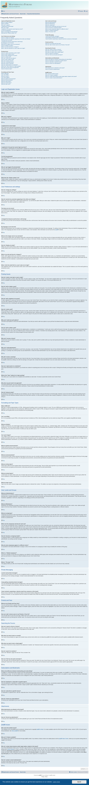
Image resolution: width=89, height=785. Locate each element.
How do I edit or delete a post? (7, 54)
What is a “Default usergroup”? (51, 30)
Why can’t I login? (5, 27)
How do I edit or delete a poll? (7, 59)
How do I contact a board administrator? (53, 77)
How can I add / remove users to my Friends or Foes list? (57, 44)
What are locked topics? (6, 82)
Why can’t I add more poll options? (8, 58)
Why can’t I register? (5, 25)
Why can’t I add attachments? (7, 62)
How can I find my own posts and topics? (54, 54)
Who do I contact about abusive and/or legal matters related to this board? (61, 76)
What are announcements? (7, 80)
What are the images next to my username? (10, 44)
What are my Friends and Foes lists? (53, 43)
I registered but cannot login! (7, 26)
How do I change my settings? (7, 37)
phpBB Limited (40, 729)
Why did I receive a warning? (7, 63)
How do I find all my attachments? (52, 69)
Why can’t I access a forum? (7, 60)
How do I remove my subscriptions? (52, 63)
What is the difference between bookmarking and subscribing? (58, 59)
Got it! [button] (79, 782)
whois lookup (11, 749)
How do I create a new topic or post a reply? (10, 52)
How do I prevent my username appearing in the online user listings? (15, 38)
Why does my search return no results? (53, 50)
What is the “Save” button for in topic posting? (11, 66)
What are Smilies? (5, 76)
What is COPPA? (5, 23)
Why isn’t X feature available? (51, 75)
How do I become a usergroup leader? (53, 27)
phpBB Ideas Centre (63, 738)
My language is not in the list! (7, 42)
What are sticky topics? (6, 81)
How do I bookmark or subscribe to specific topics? (56, 60)
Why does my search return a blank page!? (54, 52)
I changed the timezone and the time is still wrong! (12, 41)
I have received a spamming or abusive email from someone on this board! (61, 38)
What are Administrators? (50, 22)
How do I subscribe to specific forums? (53, 61)
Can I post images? (5, 77)
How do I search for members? (51, 53)
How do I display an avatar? (7, 45)
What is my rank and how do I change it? (10, 46)
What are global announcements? (8, 78)
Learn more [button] (56, 782)
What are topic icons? (6, 84)
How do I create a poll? (6, 56)
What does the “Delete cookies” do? (9, 33)
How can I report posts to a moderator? (9, 64)
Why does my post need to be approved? (10, 67)
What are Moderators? (50, 23)
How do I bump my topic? (6, 68)
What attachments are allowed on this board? (55, 67)
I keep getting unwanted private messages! (54, 37)
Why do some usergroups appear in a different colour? (56, 29)
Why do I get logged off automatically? (9, 31)
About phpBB (15, 730)
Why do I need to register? (7, 22)
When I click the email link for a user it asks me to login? (13, 48)
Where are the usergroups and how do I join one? (55, 26)
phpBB (56, 229)
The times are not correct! (6, 40)
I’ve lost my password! (6, 30)
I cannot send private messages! (52, 36)
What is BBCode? (5, 73)
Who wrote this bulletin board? (51, 73)
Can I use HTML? (5, 74)
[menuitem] (3, 11)
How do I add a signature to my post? (9, 55)
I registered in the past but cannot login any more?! (12, 29)
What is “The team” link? (50, 31)
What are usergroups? (50, 25)
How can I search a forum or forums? (53, 49)
